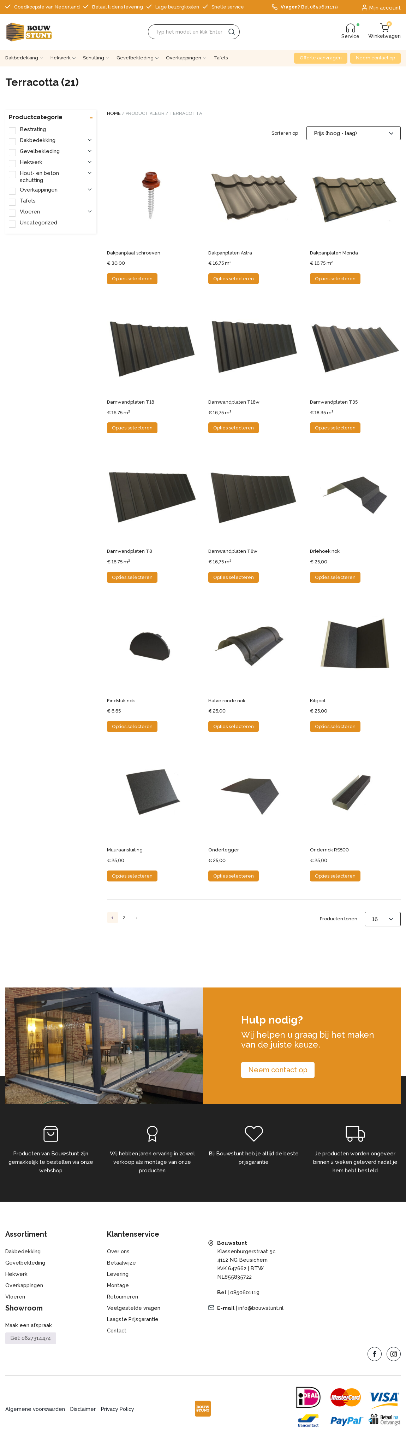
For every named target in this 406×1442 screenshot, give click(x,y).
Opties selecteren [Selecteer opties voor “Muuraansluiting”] (132, 876)
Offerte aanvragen (321, 57)
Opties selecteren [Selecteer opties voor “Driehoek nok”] (335, 577)
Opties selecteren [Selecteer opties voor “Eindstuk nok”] (132, 726)
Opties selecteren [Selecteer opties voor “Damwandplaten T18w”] (233, 427)
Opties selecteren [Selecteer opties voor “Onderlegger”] (233, 876)
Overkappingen (183, 57)
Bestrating (33, 129)
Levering (118, 1274)
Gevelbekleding (135, 57)
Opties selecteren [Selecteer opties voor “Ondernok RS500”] (335, 876)
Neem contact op (375, 57)
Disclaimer (84, 1409)
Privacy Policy (119, 1409)
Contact (117, 1330)
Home (114, 113)
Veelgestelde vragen (133, 1308)
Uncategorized (38, 222)
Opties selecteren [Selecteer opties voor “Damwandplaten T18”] (132, 427)
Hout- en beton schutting (39, 176)
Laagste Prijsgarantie (133, 1319)
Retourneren (123, 1297)
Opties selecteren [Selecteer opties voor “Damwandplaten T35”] (335, 427)
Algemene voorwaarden (35, 1409)
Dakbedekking (21, 57)
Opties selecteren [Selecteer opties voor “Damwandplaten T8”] (132, 577)
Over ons (118, 1251)
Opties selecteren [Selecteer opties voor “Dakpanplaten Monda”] (335, 278)
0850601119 (245, 1292)
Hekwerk (60, 57)
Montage (118, 1285)
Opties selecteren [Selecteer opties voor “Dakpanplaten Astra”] (233, 278)
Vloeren (30, 212)
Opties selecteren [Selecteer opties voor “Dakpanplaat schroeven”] (132, 278)
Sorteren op (284, 133)
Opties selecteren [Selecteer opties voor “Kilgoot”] (335, 726)
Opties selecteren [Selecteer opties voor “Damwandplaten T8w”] (233, 577)
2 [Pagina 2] (124, 917)
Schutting (93, 57)
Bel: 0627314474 (31, 1338)
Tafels (221, 57)
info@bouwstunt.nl (261, 1308)
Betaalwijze (121, 1263)
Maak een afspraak (28, 1325)
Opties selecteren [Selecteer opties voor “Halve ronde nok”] (233, 726)
